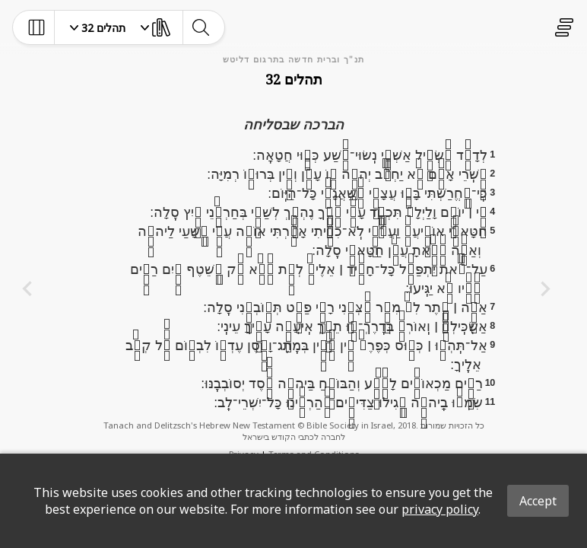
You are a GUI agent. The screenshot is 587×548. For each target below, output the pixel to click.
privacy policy (439, 509)
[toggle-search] (200, 27)
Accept (538, 500)
